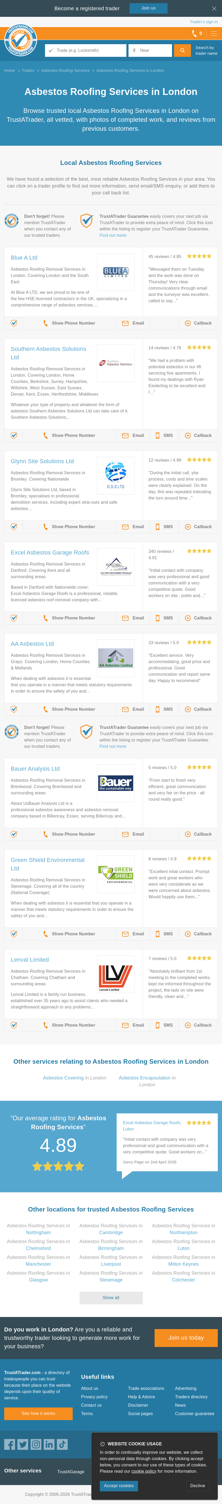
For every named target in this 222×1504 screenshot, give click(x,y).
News (180, 1405)
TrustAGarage (70, 1472)
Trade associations (146, 1388)
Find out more (113, 235)
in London (74, 1078)
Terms (87, 1413)
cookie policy (144, 1471)
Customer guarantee (194, 1413)
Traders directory (191, 1397)
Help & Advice (141, 1397)
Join (149, 8)
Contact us (91, 1405)
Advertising (185, 1388)
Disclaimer (138, 1405)
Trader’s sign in (204, 21)
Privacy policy (94, 1397)
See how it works (38, 1413)
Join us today (186, 1337)
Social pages (140, 1413)
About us (89, 1388)
